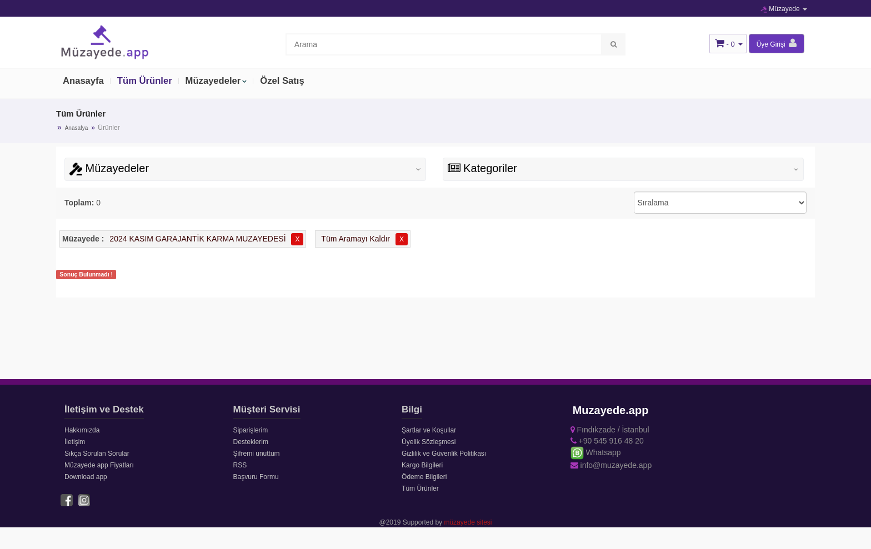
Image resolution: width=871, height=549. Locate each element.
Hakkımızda (81, 430)
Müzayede (783, 9)
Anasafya (76, 128)
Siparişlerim (250, 430)
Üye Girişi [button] (777, 43)
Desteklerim (250, 442)
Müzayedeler (216, 82)
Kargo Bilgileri (422, 465)
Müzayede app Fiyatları (99, 465)
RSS (240, 465)
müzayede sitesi (468, 522)
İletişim (74, 442)
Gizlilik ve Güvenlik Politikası (444, 453)
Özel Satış (286, 82)
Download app (85, 477)
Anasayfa (84, 82)
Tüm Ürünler (146, 82)
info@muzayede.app (611, 465)
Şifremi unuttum (256, 453)
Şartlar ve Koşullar (429, 430)
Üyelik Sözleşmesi (428, 442)
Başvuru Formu (256, 477)
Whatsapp (595, 452)
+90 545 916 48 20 (607, 440)
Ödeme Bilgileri (424, 477)
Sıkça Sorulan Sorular (96, 453)
